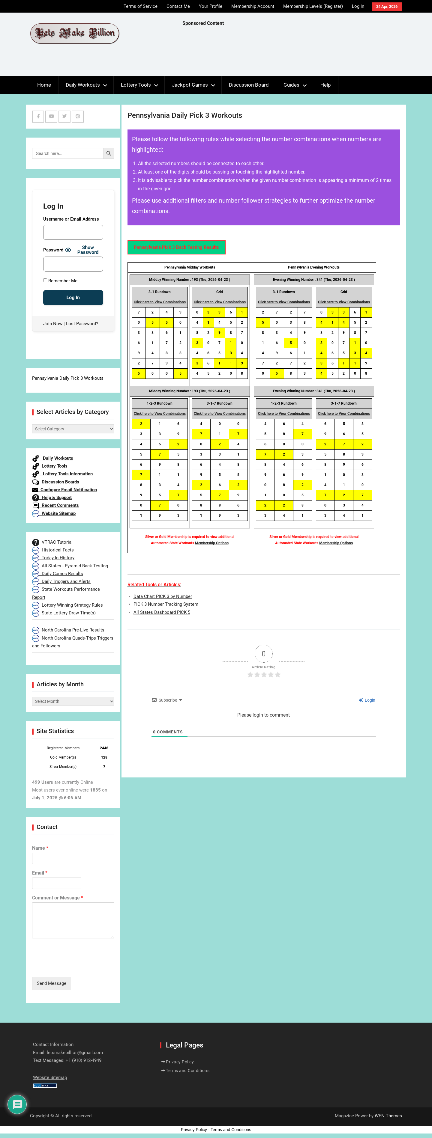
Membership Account (252, 6)
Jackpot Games (190, 85)
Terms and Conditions (187, 1070)
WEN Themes (388, 1116)
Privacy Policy (180, 1061)
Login (367, 700)
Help (325, 85)
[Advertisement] (291, 52)
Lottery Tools (136, 85)
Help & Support (52, 497)
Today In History (53, 557)
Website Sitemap (54, 513)
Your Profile (210, 6)
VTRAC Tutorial (52, 542)
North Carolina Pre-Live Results (68, 630)
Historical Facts (53, 550)
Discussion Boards (55, 482)
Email (39, 873)
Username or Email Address (71, 219)
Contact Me (178, 6)
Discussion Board (249, 85)
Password (53, 250)
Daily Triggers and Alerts (61, 581)
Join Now (52, 323)
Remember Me (60, 281)
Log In (358, 6)
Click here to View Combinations (160, 302)
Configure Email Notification (64, 489)
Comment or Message (57, 898)
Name (40, 848)
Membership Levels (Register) (313, 6)
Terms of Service (141, 6)
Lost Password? (82, 323)
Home (44, 85)
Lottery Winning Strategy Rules (67, 605)
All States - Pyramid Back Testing (70, 566)
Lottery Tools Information (62, 474)
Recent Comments (55, 505)
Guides (291, 85)
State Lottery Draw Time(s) (64, 613)
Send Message (51, 983)
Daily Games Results (57, 573)
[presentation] (77, 966)
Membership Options (212, 543)
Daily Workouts (83, 85)
